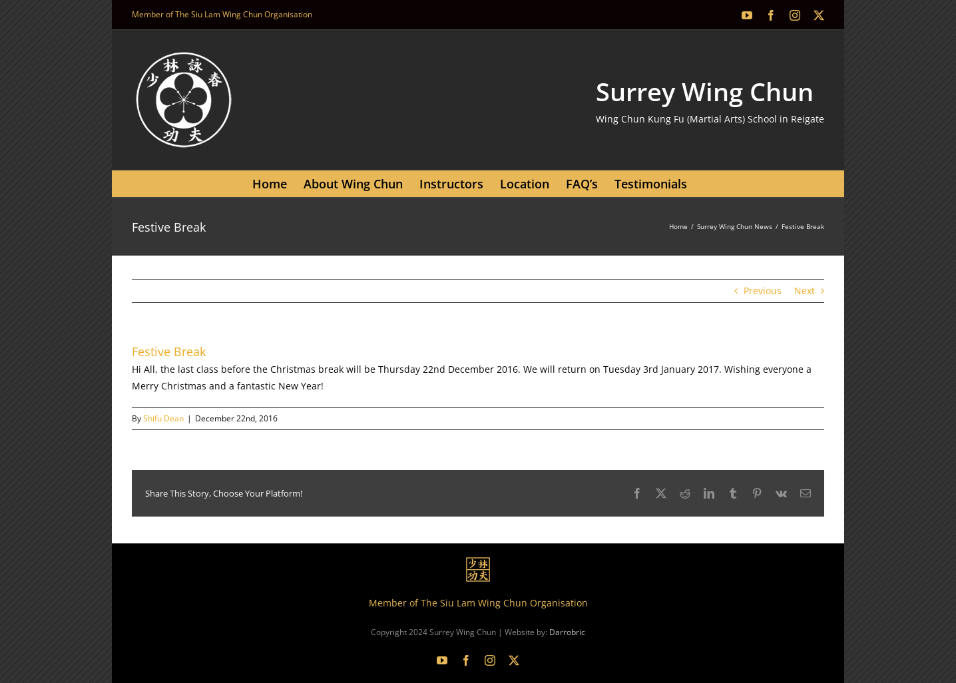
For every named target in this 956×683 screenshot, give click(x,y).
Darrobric (567, 632)
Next (804, 290)
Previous (763, 290)
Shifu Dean (163, 418)
